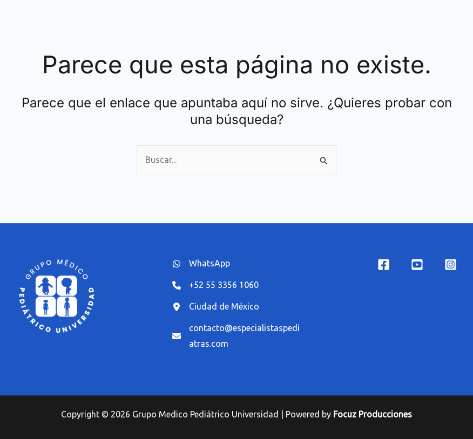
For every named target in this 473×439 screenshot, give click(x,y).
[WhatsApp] (201, 264)
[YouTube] (417, 264)
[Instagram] (450, 264)
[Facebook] (383, 264)
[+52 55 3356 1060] (215, 285)
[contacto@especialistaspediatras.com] (236, 336)
